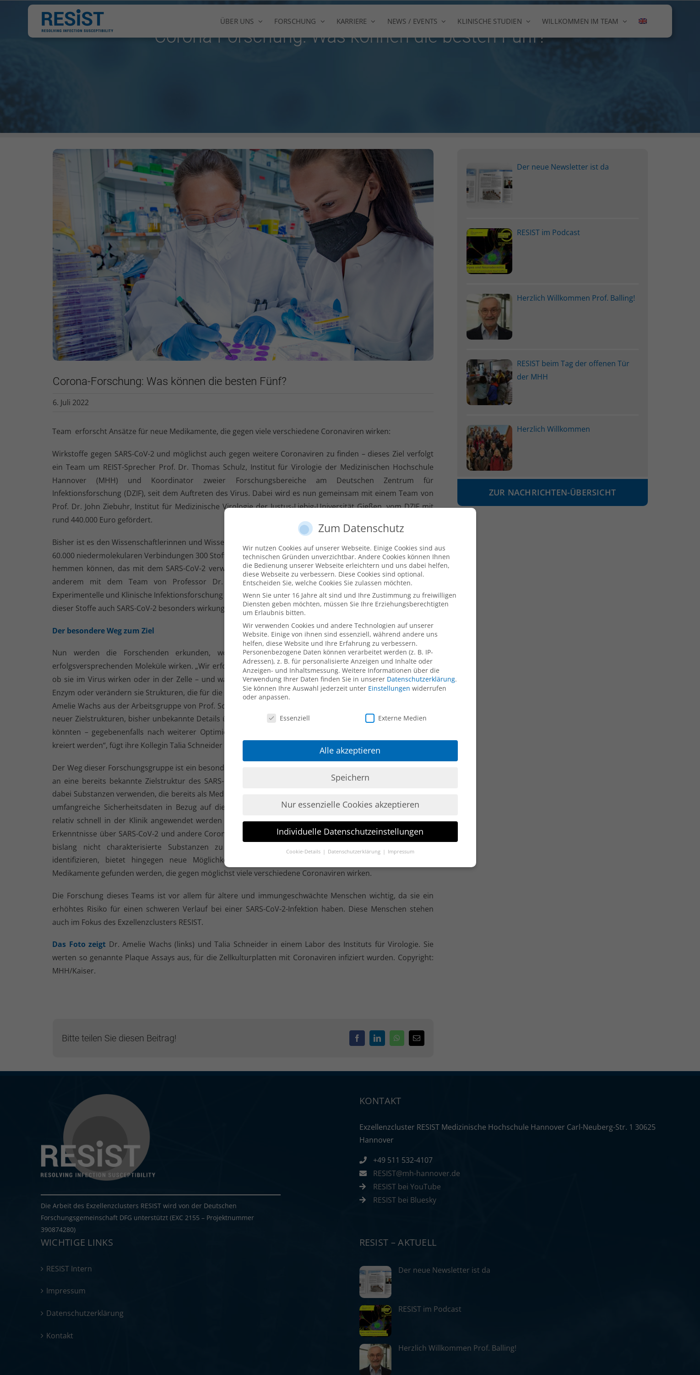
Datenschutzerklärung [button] (355, 851)
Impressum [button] (401, 851)
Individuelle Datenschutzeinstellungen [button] (350, 831)
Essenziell (288, 718)
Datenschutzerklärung (421, 679)
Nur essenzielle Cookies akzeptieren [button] (350, 804)
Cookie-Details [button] (304, 851)
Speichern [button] (350, 777)
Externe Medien (396, 718)
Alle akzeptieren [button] (350, 750)
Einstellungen (389, 688)
